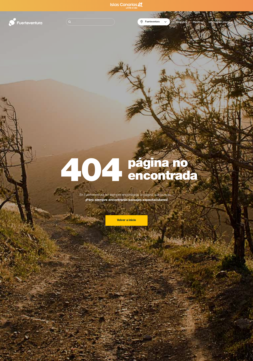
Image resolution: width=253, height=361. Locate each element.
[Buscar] (90, 22)
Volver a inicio (126, 220)
